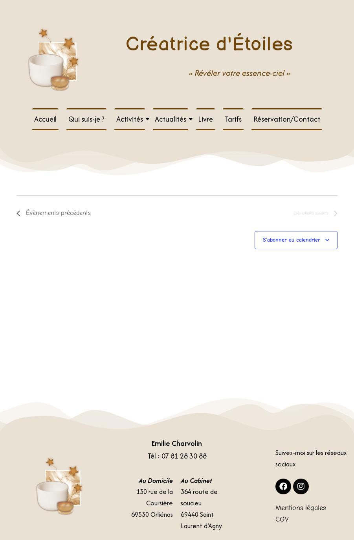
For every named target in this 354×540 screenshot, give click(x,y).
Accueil (45, 119)
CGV (282, 519)
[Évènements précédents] (54, 213)
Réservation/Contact (286, 119)
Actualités (171, 119)
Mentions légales (300, 508)
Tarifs (233, 119)
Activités (130, 119)
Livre (205, 119)
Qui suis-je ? (86, 119)
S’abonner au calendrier (291, 240)
